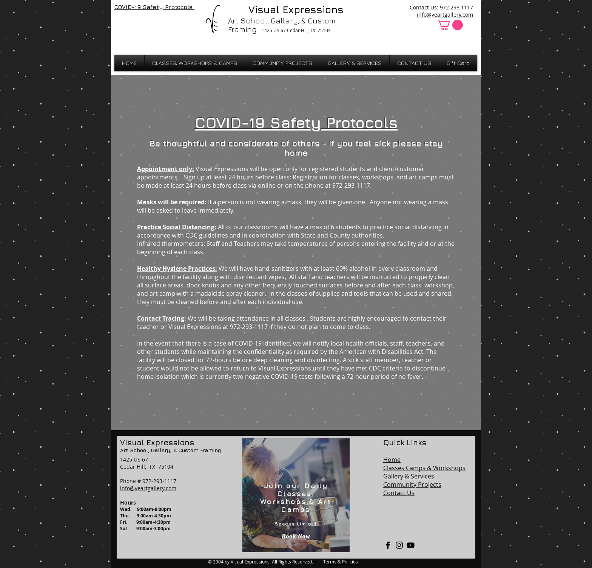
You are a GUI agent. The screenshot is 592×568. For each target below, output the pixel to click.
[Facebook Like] (134, 23)
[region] (296, 495)
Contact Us (399, 493)
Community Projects (412, 484)
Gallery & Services (408, 476)
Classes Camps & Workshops (424, 468)
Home (392, 459)
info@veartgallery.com (445, 14)
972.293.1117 (456, 7)
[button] (450, 25)
